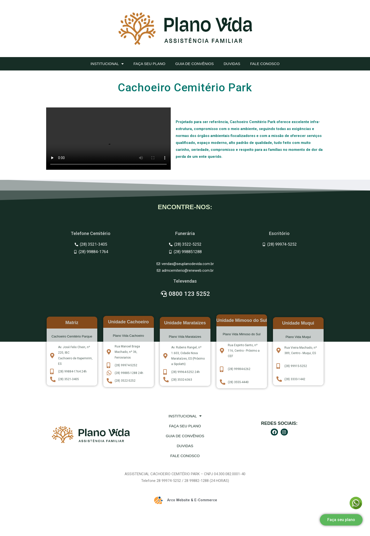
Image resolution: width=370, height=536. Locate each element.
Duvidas (232, 64)
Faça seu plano (149, 64)
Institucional (107, 64)
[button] (341, 515)
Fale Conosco (264, 64)
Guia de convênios (194, 64)
